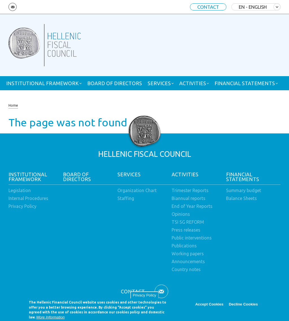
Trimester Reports (190, 190)
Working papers (188, 253)
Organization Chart (137, 190)
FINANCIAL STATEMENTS (244, 83)
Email (12, 7)
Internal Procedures (28, 198)
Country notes (186, 269)
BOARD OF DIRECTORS (114, 83)
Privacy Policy (144, 296)
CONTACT (208, 7)
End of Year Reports (192, 206)
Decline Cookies (243, 306)
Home (13, 105)
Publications (184, 245)
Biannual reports (188, 198)
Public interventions (192, 237)
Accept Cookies (209, 306)
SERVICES (159, 83)
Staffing (125, 198)
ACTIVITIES (192, 83)
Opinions (181, 214)
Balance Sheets (241, 198)
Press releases (186, 229)
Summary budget (243, 190)
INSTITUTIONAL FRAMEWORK (42, 83)
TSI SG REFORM (188, 222)
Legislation (19, 190)
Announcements (188, 261)
